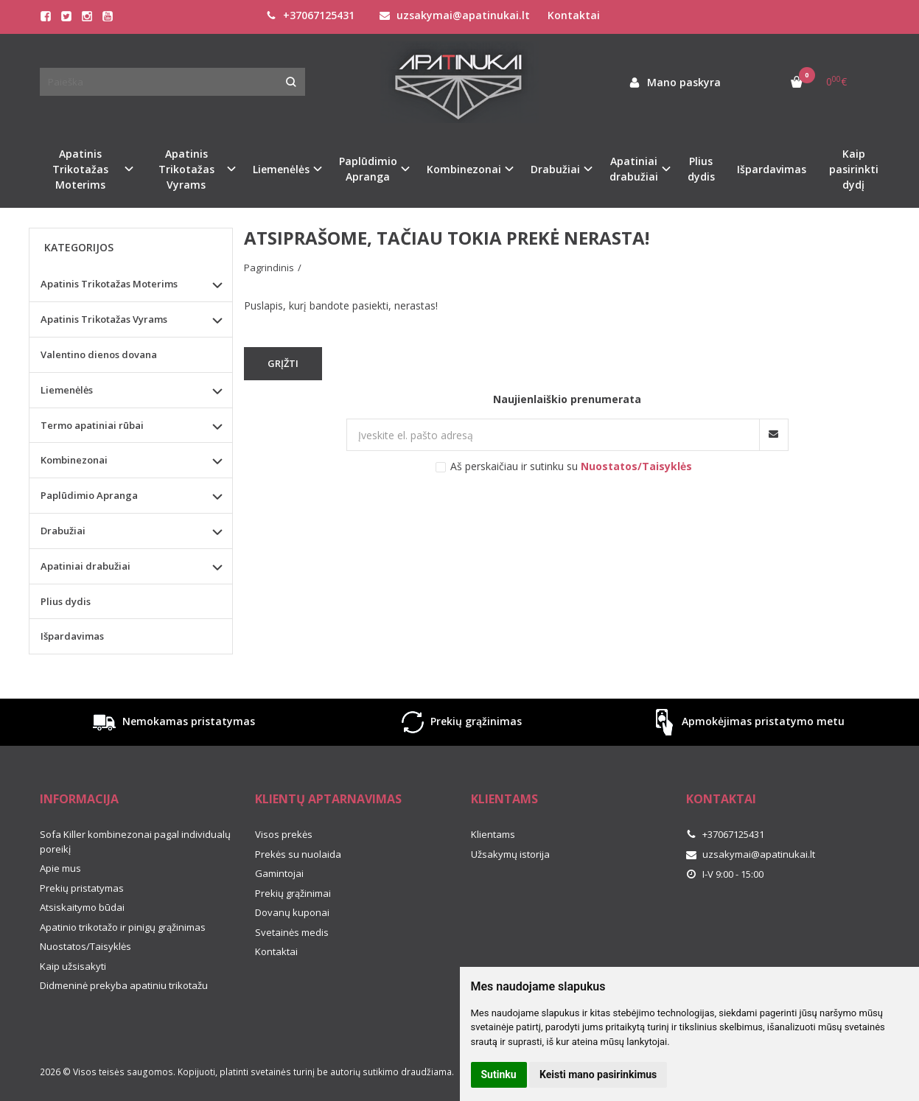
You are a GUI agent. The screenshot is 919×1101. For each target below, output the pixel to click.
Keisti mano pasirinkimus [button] (598, 1074)
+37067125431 (310, 15)
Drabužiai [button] (555, 169)
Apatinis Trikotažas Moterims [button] (80, 169)
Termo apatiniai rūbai (92, 425)
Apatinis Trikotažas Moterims (109, 283)
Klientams (504, 799)
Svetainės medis (292, 932)
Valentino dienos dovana (99, 354)
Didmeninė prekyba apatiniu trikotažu (124, 985)
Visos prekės (283, 834)
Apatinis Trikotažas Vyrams (104, 319)
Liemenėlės (67, 389)
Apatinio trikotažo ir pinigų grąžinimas (123, 927)
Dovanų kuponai (292, 912)
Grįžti (283, 363)
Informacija (79, 799)
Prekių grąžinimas (460, 722)
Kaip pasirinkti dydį (853, 169)
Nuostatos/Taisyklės (85, 946)
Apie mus (60, 868)
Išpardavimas (771, 169)
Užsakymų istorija (510, 854)
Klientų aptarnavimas (328, 799)
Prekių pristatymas (82, 888)
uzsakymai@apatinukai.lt (455, 15)
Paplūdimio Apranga (89, 495)
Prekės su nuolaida (298, 854)
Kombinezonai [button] (464, 169)
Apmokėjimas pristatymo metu (747, 722)
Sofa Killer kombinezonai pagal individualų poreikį (135, 842)
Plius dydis (701, 169)
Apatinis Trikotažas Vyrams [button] (186, 169)
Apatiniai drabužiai (85, 566)
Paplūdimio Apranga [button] (368, 169)
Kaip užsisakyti (73, 966)
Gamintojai (279, 873)
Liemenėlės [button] (281, 169)
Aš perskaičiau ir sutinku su (571, 466)
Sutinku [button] (499, 1074)
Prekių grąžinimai (293, 893)
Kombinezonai (74, 459)
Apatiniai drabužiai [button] (633, 169)
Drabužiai (63, 530)
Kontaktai (574, 15)
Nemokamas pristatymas (172, 722)
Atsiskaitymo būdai (82, 907)
